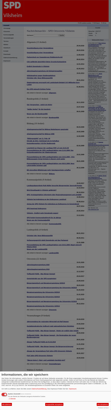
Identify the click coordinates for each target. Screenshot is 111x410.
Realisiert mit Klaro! (103, 407)
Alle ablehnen (6, 404)
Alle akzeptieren (102, 404)
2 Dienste (12, 399)
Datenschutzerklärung (39, 389)
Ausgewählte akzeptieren (54, 404)
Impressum (72, 389)
